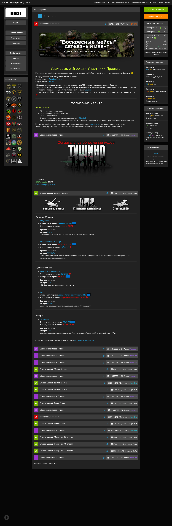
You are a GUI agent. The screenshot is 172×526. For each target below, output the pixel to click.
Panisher (133, 383)
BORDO (134, 24)
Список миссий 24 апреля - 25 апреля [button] (56, 437)
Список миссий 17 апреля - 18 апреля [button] (56, 444)
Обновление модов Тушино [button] (52, 135)
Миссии (16, 58)
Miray (152, 116)
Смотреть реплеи (16, 33)
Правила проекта (101, 2)
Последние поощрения (155, 108)
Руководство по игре (156, 16)
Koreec (153, 135)
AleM (49, 283)
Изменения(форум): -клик (45, 185)
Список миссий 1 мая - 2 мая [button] (52, 423)
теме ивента (94, 124)
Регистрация (164, 2)
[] (147, 69)
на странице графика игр (84, 340)
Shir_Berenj (44, 221)
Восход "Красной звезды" (50, 271)
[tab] (86, 24)
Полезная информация (141, 2)
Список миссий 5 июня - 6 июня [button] (54, 193)
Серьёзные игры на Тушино (16, 2)
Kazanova (151, 99)
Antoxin (150, 91)
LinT (147, 125)
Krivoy (148, 77)
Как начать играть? (156, 9)
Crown (49, 303)
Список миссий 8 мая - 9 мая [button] (52, 403)
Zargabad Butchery (56, 79)
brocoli (150, 84)
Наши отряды (16, 69)
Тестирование (16, 63)
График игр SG (16, 53)
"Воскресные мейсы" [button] (49, 24)
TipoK (150, 69)
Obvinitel (88, 90)
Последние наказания (154, 62)
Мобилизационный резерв (50, 242)
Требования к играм (120, 2)
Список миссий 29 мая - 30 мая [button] (53, 369)
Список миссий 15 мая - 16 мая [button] (53, 389)
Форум (16, 23)
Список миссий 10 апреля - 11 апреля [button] (56, 451)
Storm (49, 232)
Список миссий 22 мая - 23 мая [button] (53, 383)
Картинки (16, 43)
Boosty (156, 153)
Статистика (15, 38)
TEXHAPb (51, 253)
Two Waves (44, 319)
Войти (155, 2)
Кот (41, 292)
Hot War (52, 81)
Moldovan (133, 135)
